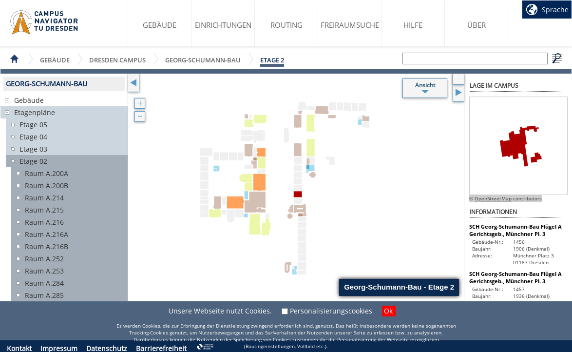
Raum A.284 (44, 283)
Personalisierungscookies (331, 310)
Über (476, 25)
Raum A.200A (46, 173)
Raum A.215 (44, 210)
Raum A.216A (46, 234)
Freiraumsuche (350, 25)
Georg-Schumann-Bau (203, 60)
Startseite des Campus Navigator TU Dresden (44, 22)
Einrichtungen (223, 25)
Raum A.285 (44, 295)
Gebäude (159, 25)
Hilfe (412, 25)
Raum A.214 (44, 197)
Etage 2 (272, 60)
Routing (286, 25)
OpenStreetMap (493, 198)
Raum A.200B (46, 185)
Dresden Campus (117, 60)
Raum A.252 (44, 258)
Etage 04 (33, 136)
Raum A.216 (44, 222)
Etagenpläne (34, 112)
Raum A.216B (46, 246)
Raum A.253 (44, 270)
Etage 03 (33, 149)
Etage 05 (33, 124)
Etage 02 (33, 161)
